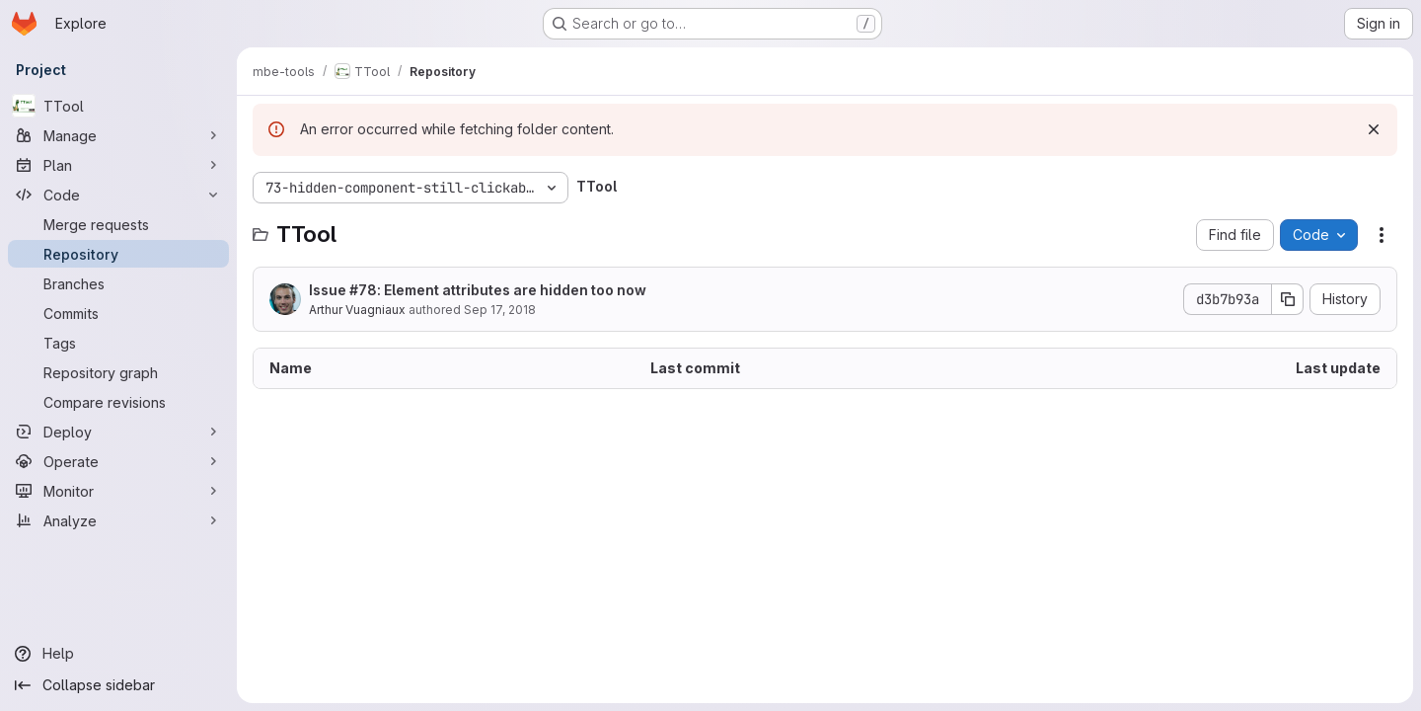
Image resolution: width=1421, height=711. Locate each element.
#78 (363, 289)
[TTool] (118, 105)
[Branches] (118, 283)
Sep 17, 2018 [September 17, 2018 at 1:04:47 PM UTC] (500, 309)
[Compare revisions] (118, 402)
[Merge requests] (118, 224)
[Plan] (118, 165)
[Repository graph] (118, 372)
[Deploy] (118, 431)
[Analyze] (118, 520)
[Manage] (118, 135)
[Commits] (118, 313)
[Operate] (118, 461)
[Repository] (118, 254)
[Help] (118, 654)
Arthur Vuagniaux (357, 309)
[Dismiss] (1373, 129)
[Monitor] (118, 491)
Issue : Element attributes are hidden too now (477, 289)
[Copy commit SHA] (1288, 299)
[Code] (118, 194)
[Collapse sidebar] (118, 685)
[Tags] (118, 342)
